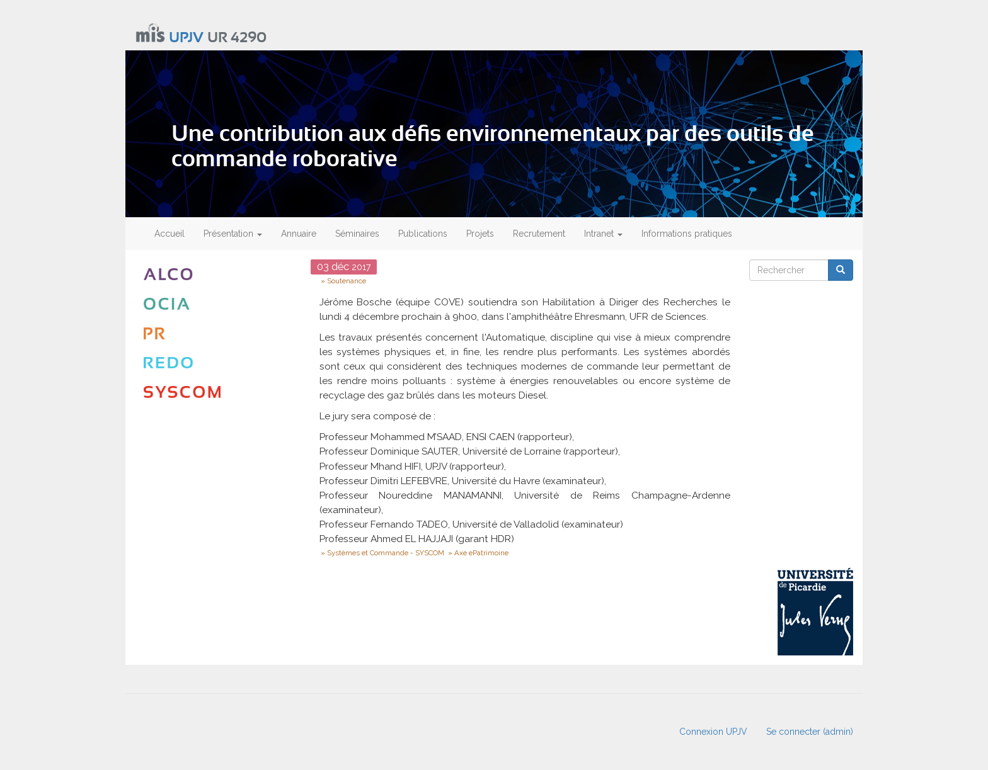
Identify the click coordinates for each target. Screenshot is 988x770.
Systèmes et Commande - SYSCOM (385, 552)
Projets (480, 234)
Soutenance (346, 280)
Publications (422, 234)
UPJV (186, 38)
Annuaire (298, 234)
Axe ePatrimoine (481, 552)
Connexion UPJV (713, 732)
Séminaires (357, 234)
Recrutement (539, 234)
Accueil (169, 234)
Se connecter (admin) (809, 732)
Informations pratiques (686, 234)
